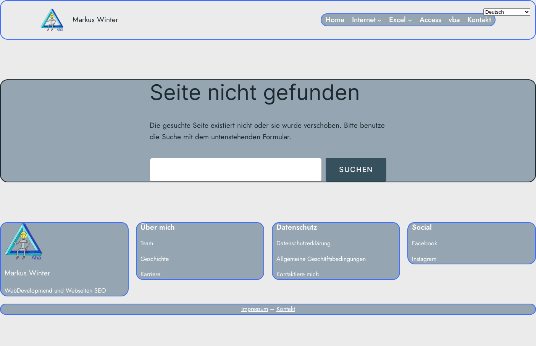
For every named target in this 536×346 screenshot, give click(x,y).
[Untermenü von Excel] (410, 20)
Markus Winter (95, 19)
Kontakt (285, 308)
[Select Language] (506, 12)
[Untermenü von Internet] (379, 20)
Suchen (356, 169)
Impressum (254, 308)
